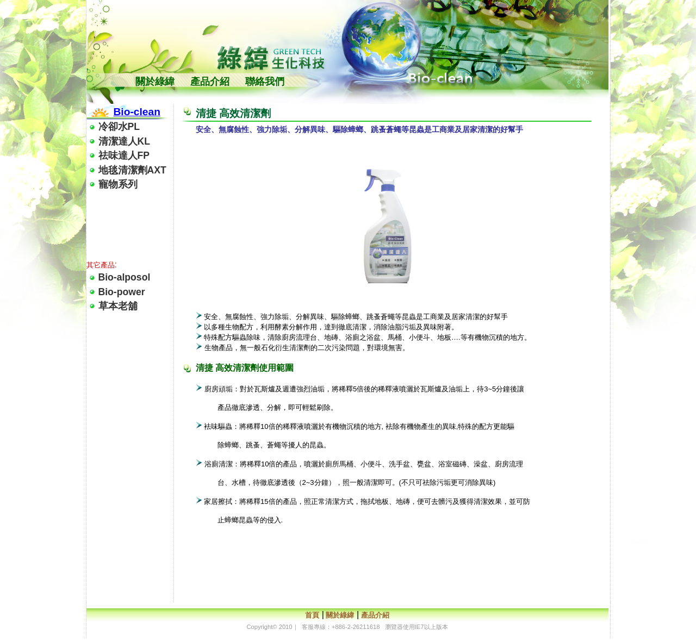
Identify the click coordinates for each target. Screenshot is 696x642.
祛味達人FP (124, 155)
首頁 (312, 615)
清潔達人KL (124, 141)
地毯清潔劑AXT (132, 170)
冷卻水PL (119, 126)
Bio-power (121, 291)
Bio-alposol (124, 277)
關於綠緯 (155, 81)
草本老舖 (118, 306)
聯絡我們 (264, 81)
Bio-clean (137, 111)
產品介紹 (209, 81)
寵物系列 (118, 184)
